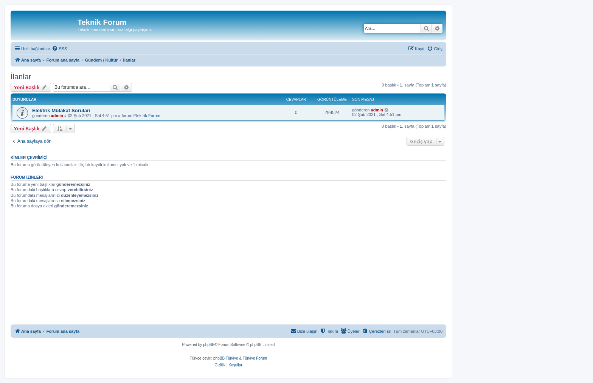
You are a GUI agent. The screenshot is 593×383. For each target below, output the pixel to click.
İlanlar (21, 77)
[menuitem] (59, 48)
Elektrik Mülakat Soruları (61, 110)
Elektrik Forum (147, 115)
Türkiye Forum (255, 358)
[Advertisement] (237, 268)
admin (57, 115)
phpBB (208, 345)
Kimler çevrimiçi (29, 157)
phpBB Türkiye (225, 358)
